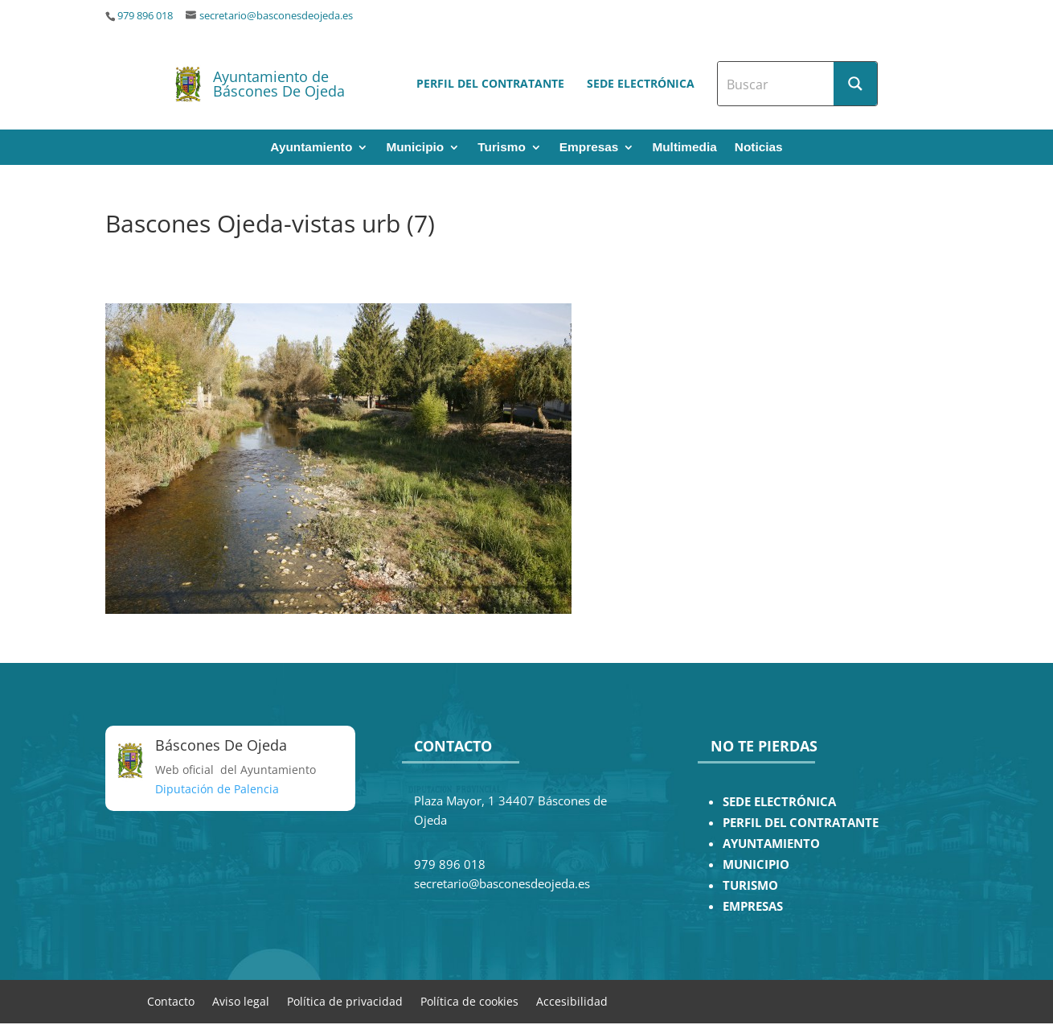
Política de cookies (469, 1000)
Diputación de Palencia (217, 788)
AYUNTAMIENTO (771, 843)
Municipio (415, 148)
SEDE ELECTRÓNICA (779, 801)
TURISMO (750, 885)
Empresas (589, 148)
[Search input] (776, 83)
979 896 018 (145, 16)
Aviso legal (240, 1000)
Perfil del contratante (490, 83)
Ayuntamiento (311, 148)
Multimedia (684, 148)
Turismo (501, 148)
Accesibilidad (572, 1000)
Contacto (171, 1000)
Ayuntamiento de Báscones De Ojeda (279, 84)
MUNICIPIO (756, 864)
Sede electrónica (640, 83)
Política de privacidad (345, 1000)
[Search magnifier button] (855, 83)
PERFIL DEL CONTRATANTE (801, 822)
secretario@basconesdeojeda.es (276, 16)
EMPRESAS (753, 906)
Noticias (759, 148)
